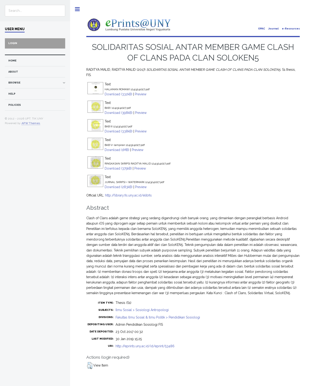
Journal (273, 28)
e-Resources (291, 28)
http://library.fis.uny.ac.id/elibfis (128, 195)
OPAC (261, 28)
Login (12, 43)
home (12, 60)
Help (11, 93)
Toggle (77, 9)
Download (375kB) (118, 168)
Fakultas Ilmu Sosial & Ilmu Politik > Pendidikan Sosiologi (158, 317)
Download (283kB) (118, 187)
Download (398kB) (118, 113)
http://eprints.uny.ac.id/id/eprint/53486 (145, 346)
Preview (140, 94)
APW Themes (31, 123)
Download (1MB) (117, 150)
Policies (14, 104)
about (13, 71)
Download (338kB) (118, 131)
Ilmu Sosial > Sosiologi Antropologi (142, 310)
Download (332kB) (118, 94)
